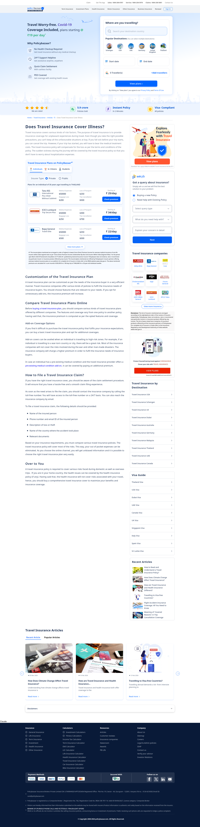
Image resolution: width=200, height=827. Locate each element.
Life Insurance (35, 736)
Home (29, 118)
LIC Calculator (68, 750)
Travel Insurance (39, 118)
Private (50, 178)
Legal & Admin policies (146, 743)
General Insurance (36, 732)
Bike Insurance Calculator (73, 768)
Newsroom (104, 743)
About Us (141, 732)
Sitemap (140, 736)
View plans (124, 90)
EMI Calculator (69, 746)
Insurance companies (109, 739)
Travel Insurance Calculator (74, 761)
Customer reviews (107, 736)
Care (165, 266)
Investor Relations (145, 757)
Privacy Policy (146, 90)
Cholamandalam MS (138, 283)
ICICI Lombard (151, 298)
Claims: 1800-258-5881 (154, 3)
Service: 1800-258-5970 (134, 3)
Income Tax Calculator (72, 739)
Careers (140, 739)
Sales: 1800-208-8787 (115, 3)
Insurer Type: (37, 178)
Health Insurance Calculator (74, 757)
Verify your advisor (145, 753)
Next (152, 239)
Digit (151, 282)
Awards (103, 746)
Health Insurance (36, 746)
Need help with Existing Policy (150, 199)
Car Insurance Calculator (73, 764)
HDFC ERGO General (138, 298)
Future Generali (165, 283)
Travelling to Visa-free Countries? (145, 680)
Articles (103, 732)
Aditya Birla (138, 266)
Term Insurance (35, 739)
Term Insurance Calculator (74, 743)
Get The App (100, 3)
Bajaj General (152, 266)
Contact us (141, 750)
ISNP (139, 746)
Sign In (168, 9)
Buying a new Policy (145, 195)
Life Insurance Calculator (73, 753)
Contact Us (169, 3)
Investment (33, 743)
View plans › (136, 83)
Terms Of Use (159, 90)
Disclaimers (32, 708)
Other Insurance (35, 750)
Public (63, 178)
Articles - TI (51, 118)
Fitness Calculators (74, 736)
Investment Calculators (75, 732)
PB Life (103, 750)
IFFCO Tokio (165, 297)
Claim (88, 3)
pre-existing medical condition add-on (43, 365)
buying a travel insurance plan (47, 308)
